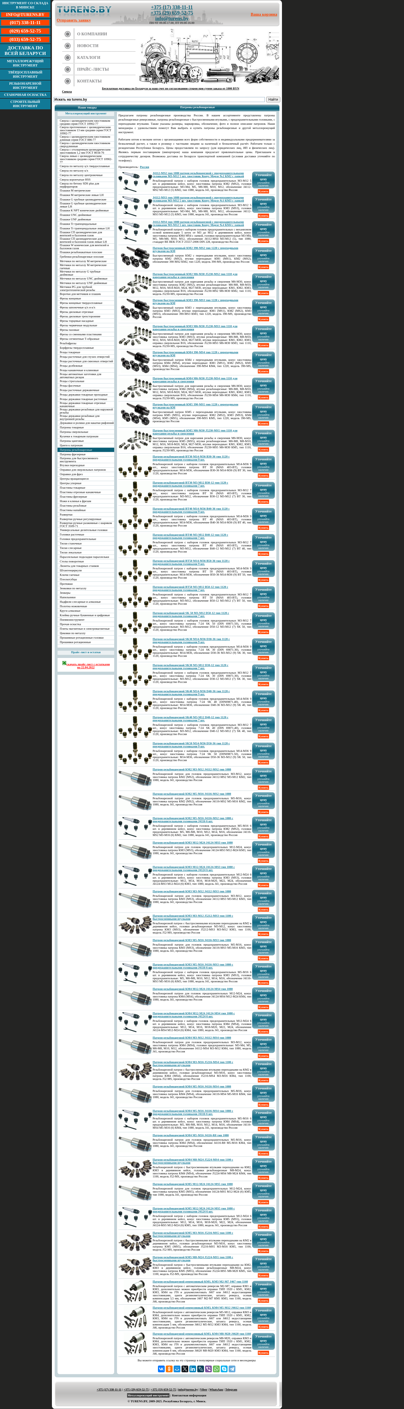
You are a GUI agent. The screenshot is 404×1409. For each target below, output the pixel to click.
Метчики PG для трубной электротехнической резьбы (77, 288)
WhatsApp (216, 1389)
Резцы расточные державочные (79, 390)
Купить (263, 191)
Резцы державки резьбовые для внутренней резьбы (80, 417)
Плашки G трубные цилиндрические (83, 199)
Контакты (89, 81)
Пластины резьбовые (73, 505)
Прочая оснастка (70, 624)
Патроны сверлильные (74, 431)
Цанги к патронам (71, 445)
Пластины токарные (72, 487)
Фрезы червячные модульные (78, 325)
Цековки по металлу (73, 633)
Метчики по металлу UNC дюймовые (83, 278)
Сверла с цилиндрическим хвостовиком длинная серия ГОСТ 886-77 (85, 138)
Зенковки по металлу (73, 588)
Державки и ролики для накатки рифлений (87, 422)
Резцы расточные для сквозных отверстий (86, 361)
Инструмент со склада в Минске (25, 5)
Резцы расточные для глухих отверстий (85, 356)
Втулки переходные (72, 465)
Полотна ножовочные (73, 606)
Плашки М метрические (75, 190)
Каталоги (88, 57)
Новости (87, 45)
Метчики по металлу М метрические (83, 261)
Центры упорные (70, 483)
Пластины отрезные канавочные (80, 492)
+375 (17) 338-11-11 (172, 7)
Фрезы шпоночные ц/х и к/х (77, 307)
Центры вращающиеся (74, 478)
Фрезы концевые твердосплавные (81, 302)
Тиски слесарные (71, 547)
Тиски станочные (71, 543)
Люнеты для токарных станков (79, 565)
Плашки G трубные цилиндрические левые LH (83, 205)
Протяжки (66, 583)
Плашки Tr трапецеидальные (78, 223)
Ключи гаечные (69, 574)
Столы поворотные (72, 561)
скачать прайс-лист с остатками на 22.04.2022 (86, 665)
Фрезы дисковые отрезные (76, 311)
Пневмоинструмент (72, 619)
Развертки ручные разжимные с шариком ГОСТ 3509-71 (86, 524)
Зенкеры (65, 592)
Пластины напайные (73, 510)
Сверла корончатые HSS (75, 179)
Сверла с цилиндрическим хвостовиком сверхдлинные (85, 145)
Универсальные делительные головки (83, 530)
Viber (203, 1389)
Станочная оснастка (25, 95)
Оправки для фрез (71, 474)
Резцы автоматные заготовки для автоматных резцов (80, 376)
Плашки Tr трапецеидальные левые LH (85, 228)
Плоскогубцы (68, 579)
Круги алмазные (70, 610)
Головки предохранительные (78, 538)
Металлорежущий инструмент (25, 63)
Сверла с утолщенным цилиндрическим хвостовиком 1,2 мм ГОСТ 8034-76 (85, 151)
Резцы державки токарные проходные (84, 394)
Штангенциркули (71, 570)
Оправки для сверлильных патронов (83, 469)
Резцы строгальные (72, 381)
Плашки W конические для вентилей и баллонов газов (84, 247)
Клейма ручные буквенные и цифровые (85, 615)
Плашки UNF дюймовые (75, 219)
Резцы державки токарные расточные (83, 399)
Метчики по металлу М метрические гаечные (83, 267)
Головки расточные (72, 534)
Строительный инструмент (25, 104)
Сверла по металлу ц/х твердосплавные (85, 166)
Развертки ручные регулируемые (80, 519)
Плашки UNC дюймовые (75, 214)
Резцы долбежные (71, 365)
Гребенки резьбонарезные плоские (82, 256)
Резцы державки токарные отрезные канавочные (83, 404)
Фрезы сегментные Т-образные (79, 338)
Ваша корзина (264, 14)
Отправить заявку (74, 20)
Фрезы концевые (70, 298)
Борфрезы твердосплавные (77, 347)
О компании (92, 34)
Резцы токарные (70, 352)
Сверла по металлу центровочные (81, 175)
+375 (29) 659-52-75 (172, 13)
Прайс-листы (93, 69)
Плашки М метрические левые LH (82, 195)
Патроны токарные (72, 427)
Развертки (66, 514)
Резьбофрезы (68, 343)
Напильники (67, 597)
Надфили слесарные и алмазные (80, 601)
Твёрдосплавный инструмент (25, 74)
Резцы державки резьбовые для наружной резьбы (86, 411)
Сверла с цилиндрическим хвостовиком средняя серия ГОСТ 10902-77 (85, 122)
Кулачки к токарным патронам (79, 436)
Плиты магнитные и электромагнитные (85, 628)
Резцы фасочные (70, 385)
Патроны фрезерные (73, 454)
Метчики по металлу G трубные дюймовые (80, 273)
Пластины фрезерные (73, 496)
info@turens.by (172, 18)
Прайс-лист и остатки (86, 652)
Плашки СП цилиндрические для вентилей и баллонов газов (81, 234)
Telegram (231, 1389)
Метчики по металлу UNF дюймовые (83, 283)
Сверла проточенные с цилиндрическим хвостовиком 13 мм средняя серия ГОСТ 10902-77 (85, 130)
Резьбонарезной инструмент (25, 86)
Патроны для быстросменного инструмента (79, 460)
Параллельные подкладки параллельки (84, 556)
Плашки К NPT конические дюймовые (84, 210)
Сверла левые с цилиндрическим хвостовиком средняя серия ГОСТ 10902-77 (86, 159)
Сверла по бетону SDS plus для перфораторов (79, 185)
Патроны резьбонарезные (76, 449)
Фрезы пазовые (69, 329)
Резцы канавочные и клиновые (79, 370)
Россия (144, 166)
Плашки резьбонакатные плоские (81, 252)
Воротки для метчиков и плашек (80, 293)
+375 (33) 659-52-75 (163, 1389)
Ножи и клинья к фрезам (75, 501)
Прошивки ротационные (75, 642)
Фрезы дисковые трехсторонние (80, 316)
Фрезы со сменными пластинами (81, 334)
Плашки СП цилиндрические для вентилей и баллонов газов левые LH (83, 240)
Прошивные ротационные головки (82, 637)
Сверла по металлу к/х (74, 170)
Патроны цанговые (72, 440)
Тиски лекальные (71, 552)
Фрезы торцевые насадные (77, 320)
